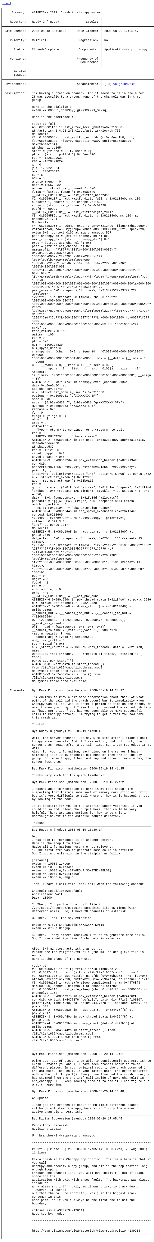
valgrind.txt (124, 84)
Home (6, 3)
